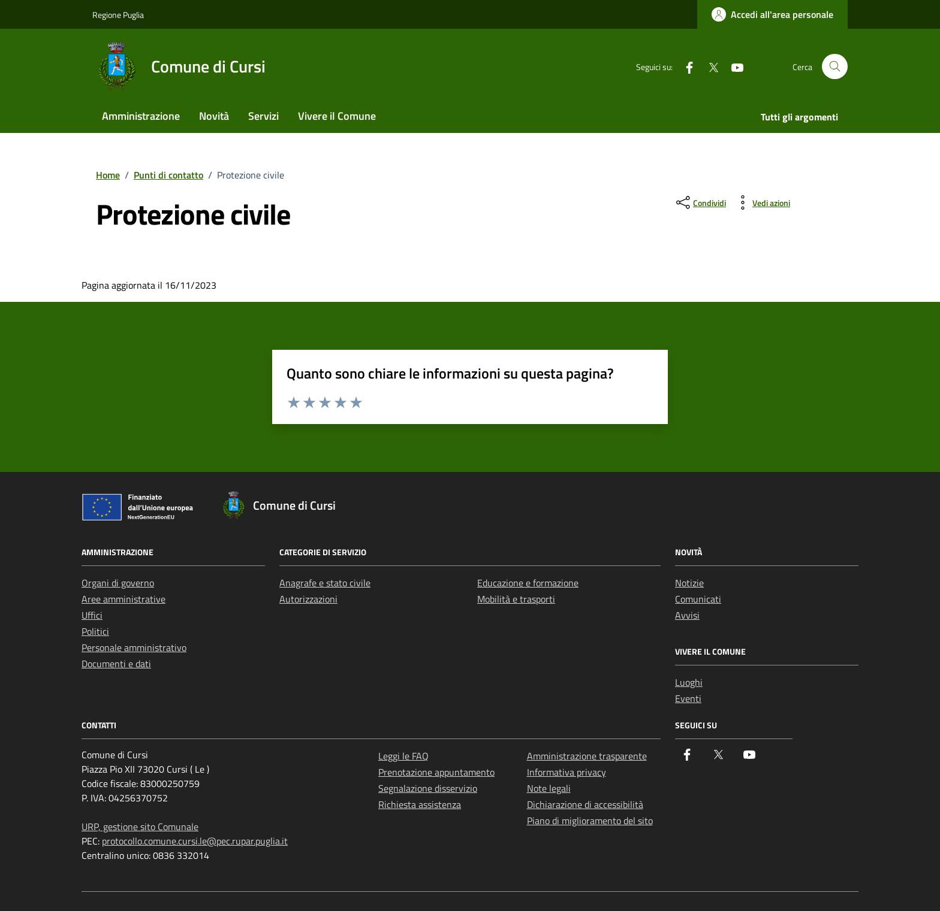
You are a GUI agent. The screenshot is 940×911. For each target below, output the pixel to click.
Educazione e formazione (528, 583)
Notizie (689, 583)
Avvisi (687, 615)
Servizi (263, 116)
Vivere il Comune (337, 116)
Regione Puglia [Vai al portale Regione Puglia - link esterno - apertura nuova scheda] (118, 14)
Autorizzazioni (308, 599)
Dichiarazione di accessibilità (585, 804)
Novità (214, 116)
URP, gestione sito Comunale (140, 826)
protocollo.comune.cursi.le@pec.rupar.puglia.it (195, 841)
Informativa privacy (566, 772)
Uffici (92, 615)
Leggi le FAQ (403, 756)
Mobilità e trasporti (516, 599)
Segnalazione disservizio (427, 788)
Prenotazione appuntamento (436, 772)
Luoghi (689, 682)
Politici (95, 631)
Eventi (688, 698)
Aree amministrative (123, 599)
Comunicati (698, 599)
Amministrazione (141, 116)
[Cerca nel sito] (835, 67)
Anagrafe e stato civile (324, 583)
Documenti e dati (116, 663)
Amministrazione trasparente (587, 756)
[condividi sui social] (699, 202)
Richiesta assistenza (419, 804)
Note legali (549, 788)
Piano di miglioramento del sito (590, 820)
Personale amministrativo (134, 647)
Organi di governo (118, 583)
